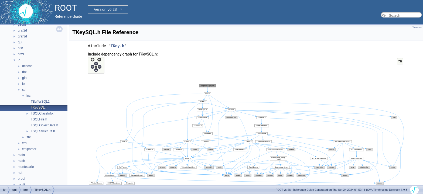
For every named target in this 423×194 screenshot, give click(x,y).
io (19, 60)
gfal (24, 78)
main (21, 155)
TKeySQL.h (39, 107)
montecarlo (26, 167)
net (20, 173)
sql (24, 90)
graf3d (22, 36)
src (28, 137)
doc (24, 72)
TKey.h (117, 45)
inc (28, 96)
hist (20, 48)
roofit (21, 184)
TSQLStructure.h (43, 131)
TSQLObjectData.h (44, 125)
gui (20, 42)
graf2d (22, 30)
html (21, 54)
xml (24, 143)
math (21, 161)
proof (21, 179)
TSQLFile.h (39, 119)
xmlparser (29, 149)
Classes (417, 27)
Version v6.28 (105, 9)
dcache (27, 66)
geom (22, 24)
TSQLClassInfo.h (43, 113)
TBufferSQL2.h (41, 101)
